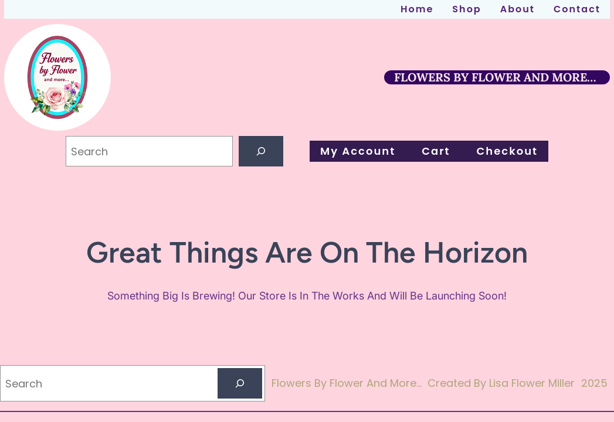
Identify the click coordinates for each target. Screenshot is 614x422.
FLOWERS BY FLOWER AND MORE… (495, 77)
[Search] (261, 151)
